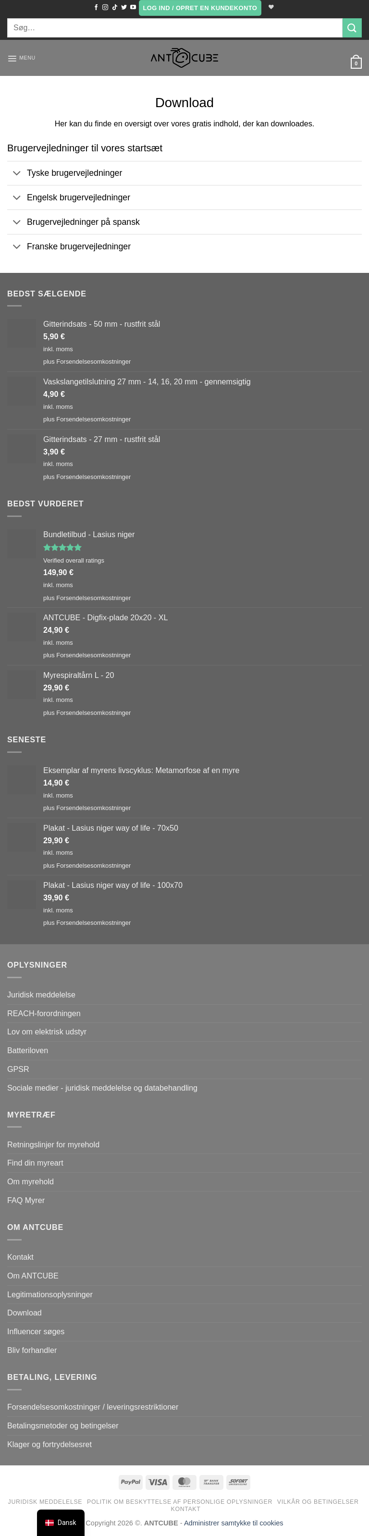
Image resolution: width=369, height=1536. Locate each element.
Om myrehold (30, 1181)
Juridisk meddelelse (41, 994)
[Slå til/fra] (16, 174)
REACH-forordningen (44, 1013)
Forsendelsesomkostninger (93, 361)
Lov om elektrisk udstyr (46, 1031)
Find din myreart (35, 1162)
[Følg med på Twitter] (122, 7)
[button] (198, 8)
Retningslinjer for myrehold (53, 1144)
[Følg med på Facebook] (95, 7)
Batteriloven (27, 1050)
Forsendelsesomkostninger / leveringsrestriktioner (93, 1406)
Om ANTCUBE (33, 1275)
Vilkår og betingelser (318, 1502)
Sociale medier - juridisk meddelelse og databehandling (102, 1087)
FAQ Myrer (26, 1200)
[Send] (352, 27)
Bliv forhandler (32, 1350)
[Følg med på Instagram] (104, 7)
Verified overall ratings (73, 560)
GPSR (18, 1069)
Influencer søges (35, 1331)
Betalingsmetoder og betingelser (63, 1425)
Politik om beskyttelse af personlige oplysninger (179, 1502)
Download (24, 1312)
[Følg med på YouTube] (132, 7)
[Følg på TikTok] (113, 7)
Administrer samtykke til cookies (233, 1523)
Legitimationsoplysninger (50, 1294)
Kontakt (20, 1257)
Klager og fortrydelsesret (49, 1444)
